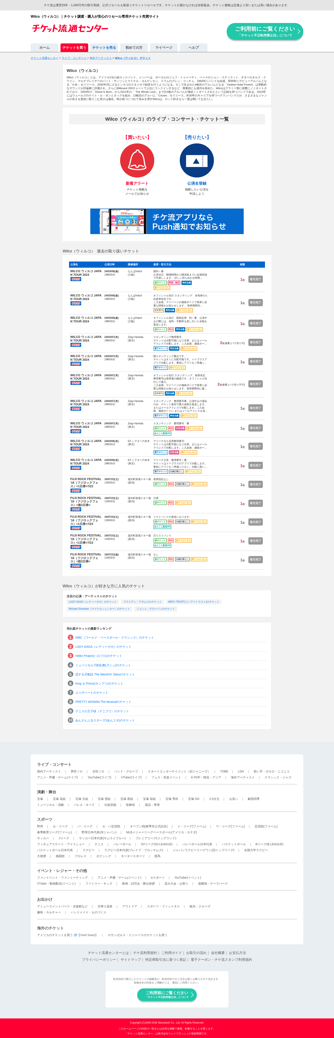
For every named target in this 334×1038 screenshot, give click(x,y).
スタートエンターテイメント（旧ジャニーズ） (179, 771)
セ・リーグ (60, 826)
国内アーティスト (49, 771)
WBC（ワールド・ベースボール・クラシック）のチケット (114, 637)
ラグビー (89, 850)
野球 (40, 826)
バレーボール (122, 844)
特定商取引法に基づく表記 (165, 959)
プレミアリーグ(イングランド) (155, 838)
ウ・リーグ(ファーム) (230, 826)
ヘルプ (194, 47)
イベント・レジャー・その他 (62, 871)
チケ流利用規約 (145, 953)
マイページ (163, 47)
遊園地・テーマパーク (213, 883)
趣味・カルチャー (49, 912)
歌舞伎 (130, 804)
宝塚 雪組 (104, 799)
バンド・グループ (126, 771)
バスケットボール (234, 844)
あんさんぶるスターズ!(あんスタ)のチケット (105, 720)
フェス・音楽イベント (166, 777)
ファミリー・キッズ (98, 883)
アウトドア (129, 906)
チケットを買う (74, 47)
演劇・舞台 (46, 792)
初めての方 (134, 47)
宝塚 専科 (172, 799)
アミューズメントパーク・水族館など (62, 906)
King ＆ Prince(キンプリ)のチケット (99, 683)
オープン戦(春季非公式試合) (149, 826)
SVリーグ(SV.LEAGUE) (157, 844)
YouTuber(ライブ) (99, 777)
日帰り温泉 (105, 906)
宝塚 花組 (59, 799)
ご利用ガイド (171, 953)
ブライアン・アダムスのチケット (142, 601)
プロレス (80, 856)
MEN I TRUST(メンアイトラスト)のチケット (193, 601)
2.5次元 (214, 799)
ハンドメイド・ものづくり (89, 912)
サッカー (43, 838)
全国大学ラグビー (256, 850)
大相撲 (41, 856)
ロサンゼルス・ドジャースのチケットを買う (137, 935)
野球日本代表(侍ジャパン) (99, 832)
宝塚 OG (194, 799)
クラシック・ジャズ (278, 777)
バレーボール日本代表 (197, 844)
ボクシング (103, 856)
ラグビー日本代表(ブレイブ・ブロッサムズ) (133, 850)
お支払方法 (237, 953)
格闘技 (60, 856)
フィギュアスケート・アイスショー (61, 844)
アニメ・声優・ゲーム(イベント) (119, 877)
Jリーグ (64, 838)
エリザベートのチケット (91, 692)
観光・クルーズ (200, 906)
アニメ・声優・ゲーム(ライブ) (57, 777)
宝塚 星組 (126, 799)
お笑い (233, 799)
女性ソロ (98, 771)
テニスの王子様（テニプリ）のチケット (102, 711)
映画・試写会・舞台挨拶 (138, 883)
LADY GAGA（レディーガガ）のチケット (93, 601)
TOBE (224, 771)
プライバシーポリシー (99, 959)
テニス (99, 844)
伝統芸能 (110, 804)
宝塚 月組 (81, 799)
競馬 (157, 856)
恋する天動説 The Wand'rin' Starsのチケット (105, 674)
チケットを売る (104, 47)
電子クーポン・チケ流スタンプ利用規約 (221, 959)
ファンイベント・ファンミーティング (62, 877)
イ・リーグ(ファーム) (191, 826)
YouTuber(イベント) (187, 877)
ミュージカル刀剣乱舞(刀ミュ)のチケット (103, 665)
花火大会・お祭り (176, 883)
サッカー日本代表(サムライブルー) (102, 838)
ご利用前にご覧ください (265, 31)
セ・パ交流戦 (111, 826)
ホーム (44, 47)
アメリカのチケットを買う (55, 935)
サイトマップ (131, 959)
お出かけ (44, 899)
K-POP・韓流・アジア (206, 777)
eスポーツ (158, 877)
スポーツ (44, 819)
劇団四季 (254, 799)
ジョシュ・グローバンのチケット (156, 608)
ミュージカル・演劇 (50, 804)
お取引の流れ (196, 953)
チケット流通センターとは (108, 953)
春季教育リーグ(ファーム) (54, 832)
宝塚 (40, 799)
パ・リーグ (85, 826)
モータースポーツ (133, 856)
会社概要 (218, 953)
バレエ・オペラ (84, 804)
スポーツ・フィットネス (163, 906)
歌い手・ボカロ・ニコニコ (271, 771)
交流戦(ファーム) (266, 826)
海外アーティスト (243, 777)
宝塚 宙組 (149, 799)
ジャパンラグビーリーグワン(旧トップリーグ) (203, 850)
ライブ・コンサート (54, 764)
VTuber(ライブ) (131, 777)
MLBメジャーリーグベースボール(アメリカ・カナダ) (161, 832)
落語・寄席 (152, 804)
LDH (241, 771)
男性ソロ (77, 771)
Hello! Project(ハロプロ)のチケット (98, 656)
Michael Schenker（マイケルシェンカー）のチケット (99, 608)
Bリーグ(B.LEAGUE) (269, 844)
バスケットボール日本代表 (55, 850)
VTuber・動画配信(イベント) (56, 883)
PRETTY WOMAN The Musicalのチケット (103, 701)
